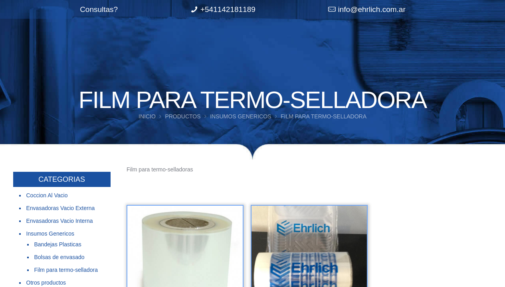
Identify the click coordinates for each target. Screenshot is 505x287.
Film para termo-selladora (66, 270)
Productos (182, 116)
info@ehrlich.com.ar (372, 9)
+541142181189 (227, 9)
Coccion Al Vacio (47, 195)
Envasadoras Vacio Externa (60, 208)
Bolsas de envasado (59, 257)
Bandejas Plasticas (57, 244)
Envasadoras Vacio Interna (59, 221)
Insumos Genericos (240, 116)
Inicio (147, 116)
